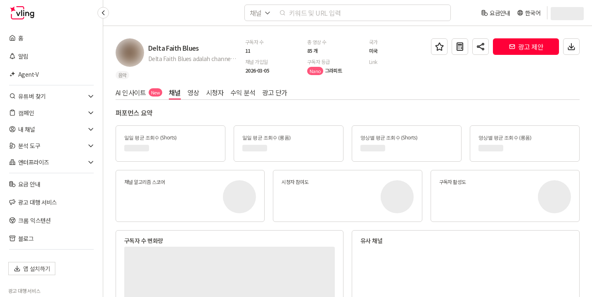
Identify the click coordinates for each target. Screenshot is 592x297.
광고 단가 (274, 92)
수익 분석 (243, 92)
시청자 (215, 92)
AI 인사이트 (139, 92)
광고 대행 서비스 (24, 291)
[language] (529, 12)
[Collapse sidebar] (103, 13)
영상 (193, 92)
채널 (175, 92)
